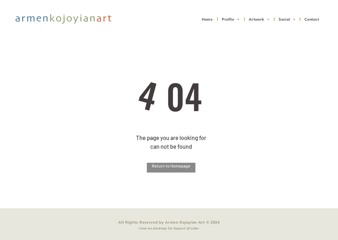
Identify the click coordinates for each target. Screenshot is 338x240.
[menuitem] (208, 19)
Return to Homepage (171, 165)
